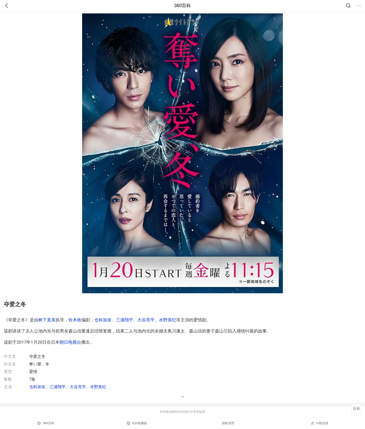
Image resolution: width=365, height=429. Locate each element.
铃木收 (74, 319)
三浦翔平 (124, 319)
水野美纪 (167, 319)
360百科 (182, 5)
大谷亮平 (146, 319)
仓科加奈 (103, 319)
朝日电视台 (70, 342)
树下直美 (47, 319)
